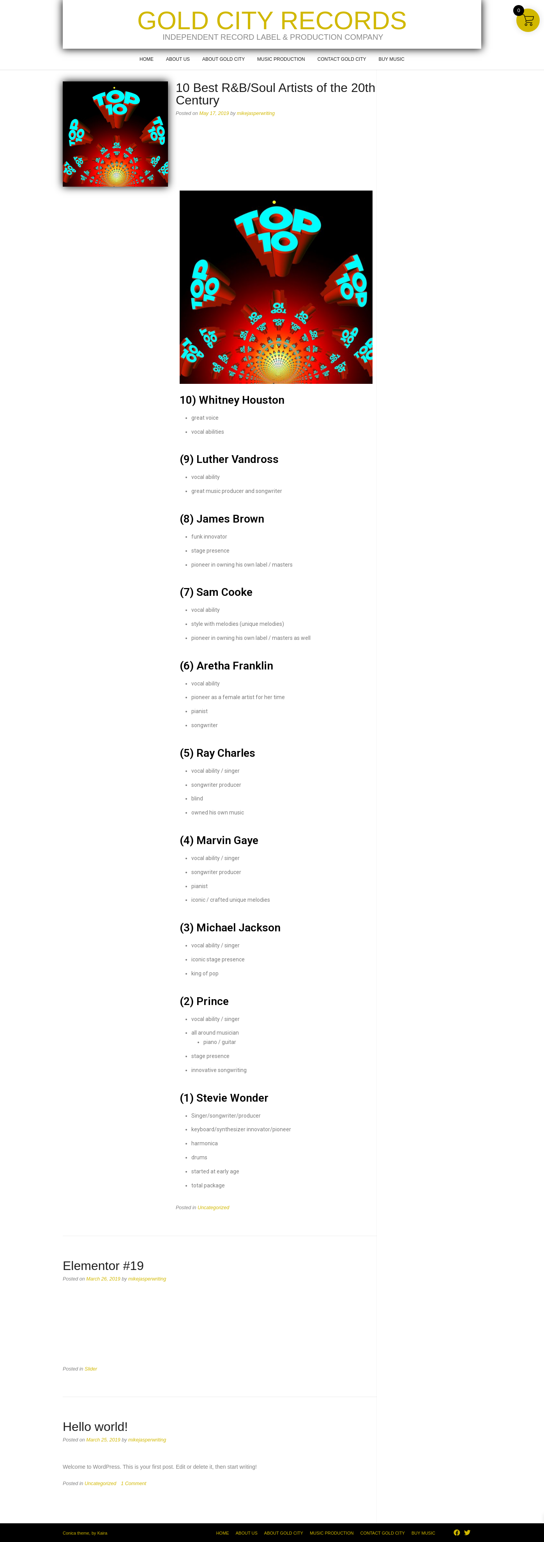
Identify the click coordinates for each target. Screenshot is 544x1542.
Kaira (102, 1533)
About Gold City (223, 59)
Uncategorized (213, 1207)
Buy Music (391, 59)
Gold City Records (272, 20)
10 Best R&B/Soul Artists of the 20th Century (275, 94)
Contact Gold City (342, 59)
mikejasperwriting (256, 113)
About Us (178, 59)
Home (147, 59)
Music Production (281, 59)
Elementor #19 (103, 1266)
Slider (91, 1369)
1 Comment (133, 1483)
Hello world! (95, 1427)
